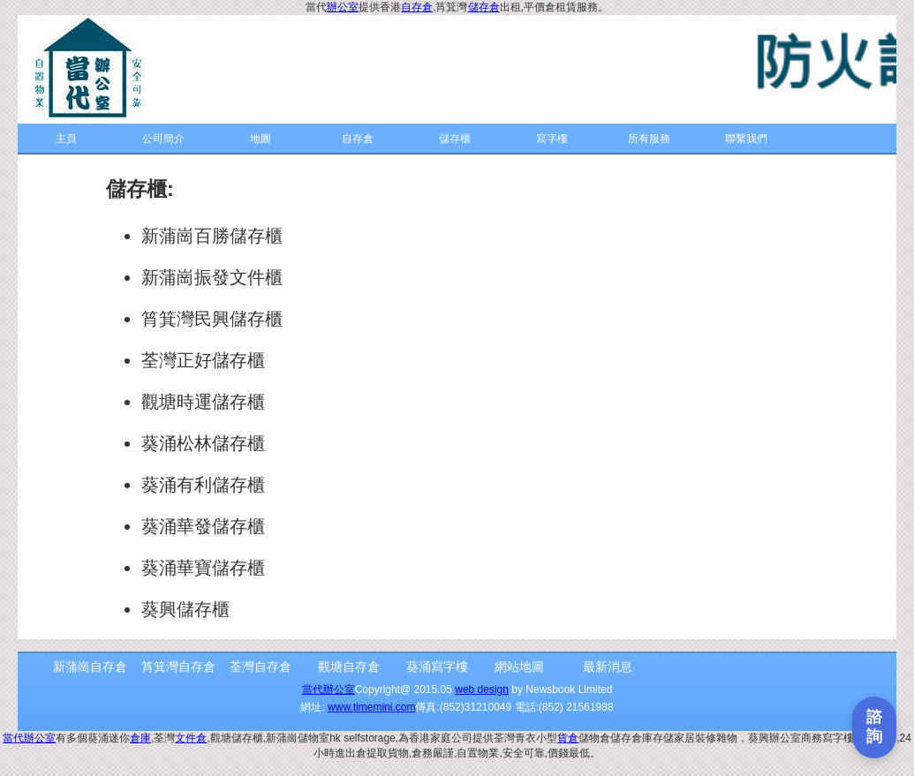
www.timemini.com (371, 707)
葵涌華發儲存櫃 (203, 526)
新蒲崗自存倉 (90, 666)
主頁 (66, 138)
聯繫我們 (746, 138)
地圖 (260, 138)
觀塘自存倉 (349, 666)
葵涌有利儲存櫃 (203, 484)
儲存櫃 (455, 138)
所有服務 (649, 138)
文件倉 (191, 738)
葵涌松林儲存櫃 (203, 443)
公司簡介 (163, 138)
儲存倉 (484, 7)
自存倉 (417, 7)
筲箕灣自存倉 (178, 666)
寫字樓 (552, 138)
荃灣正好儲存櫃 (203, 360)
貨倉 (567, 738)
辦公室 (343, 7)
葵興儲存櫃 (185, 609)
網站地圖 (519, 666)
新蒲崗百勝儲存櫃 (212, 235)
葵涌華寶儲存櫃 (203, 567)
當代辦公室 (328, 689)
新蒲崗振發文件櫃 (212, 277)
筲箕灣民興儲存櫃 (212, 318)
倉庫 (140, 738)
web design (482, 689)
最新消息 (607, 666)
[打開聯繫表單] (874, 727)
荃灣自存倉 (260, 666)
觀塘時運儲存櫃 (203, 401)
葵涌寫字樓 (437, 666)
